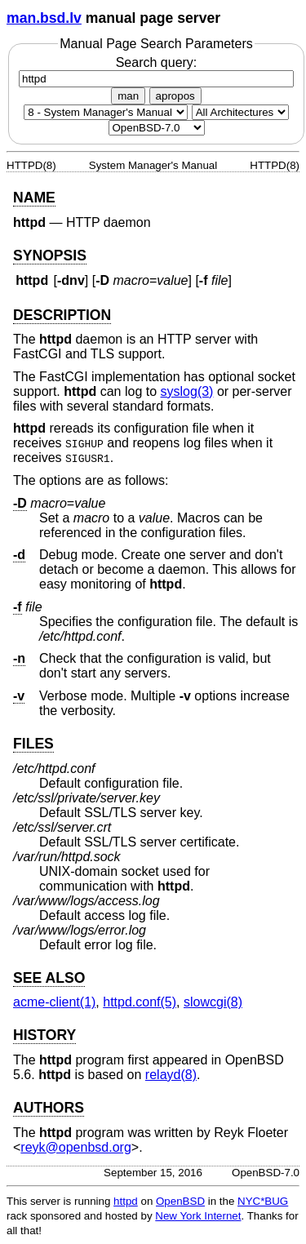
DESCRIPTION (62, 315)
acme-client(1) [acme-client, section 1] (54, 1002)
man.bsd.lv (44, 18)
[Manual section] (106, 112)
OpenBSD (180, 1201)
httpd (125, 1201)
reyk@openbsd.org (75, 1147)
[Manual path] (157, 128)
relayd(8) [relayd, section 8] (171, 1075)
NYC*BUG (262, 1201)
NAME (34, 197)
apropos (175, 96)
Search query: (156, 70)
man (128, 96)
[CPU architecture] (240, 112)
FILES (33, 743)
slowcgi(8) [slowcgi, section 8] (213, 1002)
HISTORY (44, 1035)
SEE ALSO (49, 978)
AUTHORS (48, 1108)
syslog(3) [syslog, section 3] (187, 391)
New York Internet (198, 1216)
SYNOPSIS (49, 255)
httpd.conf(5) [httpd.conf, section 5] (139, 1002)
